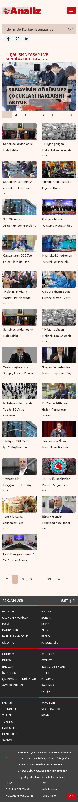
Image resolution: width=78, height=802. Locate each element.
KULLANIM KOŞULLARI (19, 795)
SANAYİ (7, 740)
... (39, 579)
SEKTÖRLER (49, 654)
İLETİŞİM (68, 600)
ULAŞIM (46, 691)
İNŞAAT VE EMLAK (53, 666)
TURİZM (7, 715)
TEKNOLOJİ (9, 709)
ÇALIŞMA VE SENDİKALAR (19, 679)
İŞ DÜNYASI (9, 672)
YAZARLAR (48, 703)
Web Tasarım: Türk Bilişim (50, 792)
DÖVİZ (45, 624)
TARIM (45, 672)
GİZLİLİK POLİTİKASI (18, 789)
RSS (44, 783)
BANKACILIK (10, 630)
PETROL (46, 636)
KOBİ (5, 624)
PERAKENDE (49, 679)
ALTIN (45, 630)
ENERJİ (7, 703)
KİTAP (45, 715)
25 (49, 579)
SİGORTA (8, 642)
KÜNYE (10, 783)
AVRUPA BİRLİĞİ (12, 685)
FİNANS (46, 611)
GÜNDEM (8, 654)
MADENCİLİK (49, 642)
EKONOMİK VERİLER (15, 617)
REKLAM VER (12, 600)
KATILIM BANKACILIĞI (16, 636)
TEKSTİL (7, 721)
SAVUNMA (47, 685)
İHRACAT (8, 666)
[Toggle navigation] (71, 10)
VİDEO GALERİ (50, 709)
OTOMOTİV (47, 660)
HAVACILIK (9, 727)
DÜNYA (6, 660)
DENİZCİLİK (9, 734)
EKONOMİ (8, 611)
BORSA (46, 617)
